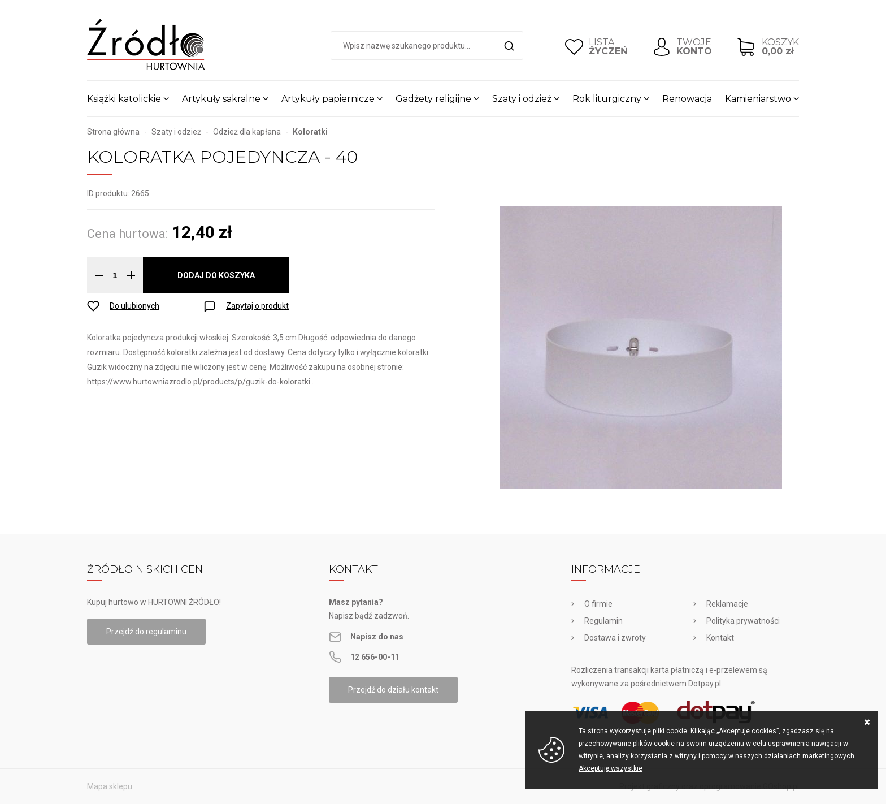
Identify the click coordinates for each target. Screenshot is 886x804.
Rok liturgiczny (606, 98)
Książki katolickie (124, 98)
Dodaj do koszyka (216, 275)
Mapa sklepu (109, 786)
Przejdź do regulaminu (146, 631)
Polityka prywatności (743, 620)
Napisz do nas (376, 636)
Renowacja (687, 98)
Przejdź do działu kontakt (393, 689)
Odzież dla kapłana (247, 131)
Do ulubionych (134, 305)
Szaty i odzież (521, 98)
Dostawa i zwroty (615, 637)
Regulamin (603, 620)
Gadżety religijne (433, 98)
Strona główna (113, 131)
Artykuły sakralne (221, 98)
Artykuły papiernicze (328, 98)
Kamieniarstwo (758, 98)
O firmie (598, 603)
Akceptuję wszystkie (610, 768)
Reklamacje (727, 603)
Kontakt (720, 637)
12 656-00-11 (374, 657)
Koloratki (310, 131)
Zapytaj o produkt (257, 305)
